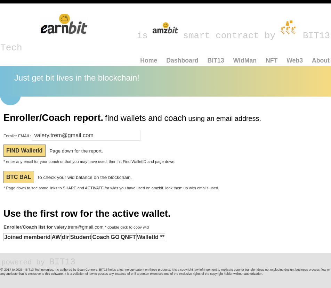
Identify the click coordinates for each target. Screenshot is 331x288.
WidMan (245, 60)
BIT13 (215, 60)
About (321, 60)
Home (148, 60)
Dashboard (182, 60)
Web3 (294, 60)
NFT (271, 60)
